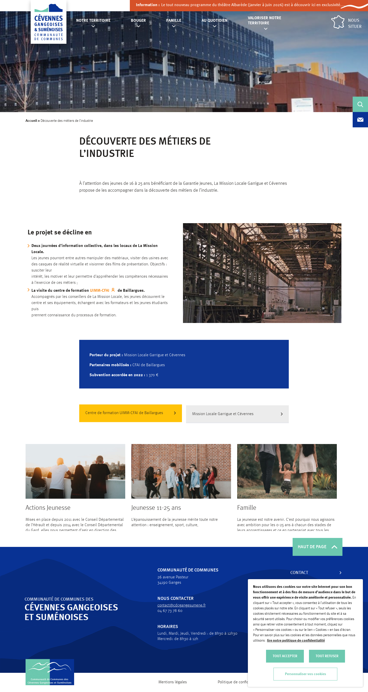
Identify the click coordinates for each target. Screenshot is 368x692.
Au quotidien (214, 21)
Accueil (31, 121)
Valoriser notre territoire (264, 20)
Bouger (138, 21)
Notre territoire (93, 21)
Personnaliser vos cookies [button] (305, 674)
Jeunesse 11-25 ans (156, 513)
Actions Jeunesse (48, 513)
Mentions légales (172, 682)
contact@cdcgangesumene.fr (178, 605)
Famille (173, 21)
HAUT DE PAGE (317, 547)
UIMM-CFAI (105, 291)
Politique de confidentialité (240, 682)
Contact (296, 572)
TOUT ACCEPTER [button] (285, 656)
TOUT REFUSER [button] (327, 656)
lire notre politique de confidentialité (296, 640)
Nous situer (346, 22)
